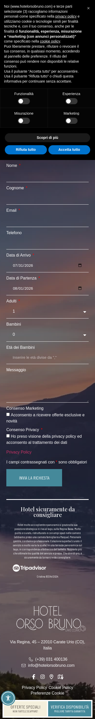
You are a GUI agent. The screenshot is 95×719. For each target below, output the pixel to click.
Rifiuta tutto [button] (26, 150)
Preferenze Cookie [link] (47, 693)
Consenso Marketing (25, 408)
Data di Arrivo (19, 255)
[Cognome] (47, 198)
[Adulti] (47, 311)
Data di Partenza (22, 278)
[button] (34, 477)
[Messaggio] (47, 388)
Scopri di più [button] (47, 138)
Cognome (15, 188)
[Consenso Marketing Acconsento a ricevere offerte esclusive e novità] (8, 414)
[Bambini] (47, 335)
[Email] (47, 220)
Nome (12, 166)
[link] (25, 708)
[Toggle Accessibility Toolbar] (8, 698)
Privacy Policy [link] (19, 452)
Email (11, 210)
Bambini (13, 324)
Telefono (14, 233)
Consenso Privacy (23, 430)
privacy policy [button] (66, 16)
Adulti (11, 301)
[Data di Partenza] (47, 288)
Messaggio (16, 370)
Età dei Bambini (20, 347)
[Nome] (47, 175)
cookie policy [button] (50, 41)
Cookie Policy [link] (61, 687)
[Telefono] (47, 242)
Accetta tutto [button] (69, 150)
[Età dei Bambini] (47, 357)
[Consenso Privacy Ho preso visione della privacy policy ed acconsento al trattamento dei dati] (8, 435)
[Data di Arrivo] (47, 265)
